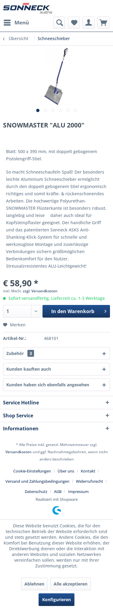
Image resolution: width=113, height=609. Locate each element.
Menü (16, 22)
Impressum (78, 491)
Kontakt (88, 471)
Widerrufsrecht (89, 481)
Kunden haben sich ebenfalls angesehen (47, 385)
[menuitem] (16, 23)
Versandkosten (18, 451)
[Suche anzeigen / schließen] (59, 23)
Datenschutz (36, 491)
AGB (57, 491)
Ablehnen (34, 584)
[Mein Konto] (89, 23)
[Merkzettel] (74, 23)
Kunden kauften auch (28, 369)
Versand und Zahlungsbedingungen (37, 481)
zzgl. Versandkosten (40, 291)
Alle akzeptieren (70, 584)
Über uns (66, 471)
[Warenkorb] (103, 23)
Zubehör (20, 353)
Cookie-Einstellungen (32, 471)
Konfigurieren (56, 599)
